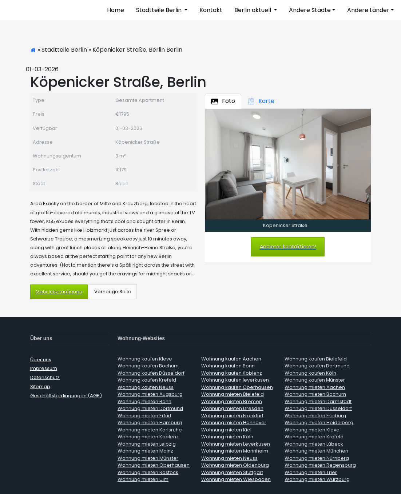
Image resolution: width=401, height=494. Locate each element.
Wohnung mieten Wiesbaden (236, 479)
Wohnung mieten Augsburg (150, 394)
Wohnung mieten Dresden (232, 408)
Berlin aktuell (253, 10)
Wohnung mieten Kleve (312, 429)
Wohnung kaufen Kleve (145, 358)
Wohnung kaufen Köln (310, 373)
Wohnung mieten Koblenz (148, 436)
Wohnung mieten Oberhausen (154, 465)
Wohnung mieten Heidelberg (319, 422)
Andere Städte (310, 10)
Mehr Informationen (59, 291)
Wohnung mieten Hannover (233, 422)
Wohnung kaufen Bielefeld (316, 358)
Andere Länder (368, 10)
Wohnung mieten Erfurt (144, 415)
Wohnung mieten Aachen (315, 387)
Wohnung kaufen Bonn (228, 365)
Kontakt (210, 10)
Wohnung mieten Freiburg (315, 415)
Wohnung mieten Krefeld (314, 436)
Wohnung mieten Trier (311, 472)
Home (115, 10)
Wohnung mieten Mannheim (234, 450)
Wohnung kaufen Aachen (231, 358)
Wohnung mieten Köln (227, 436)
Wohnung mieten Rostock (148, 472)
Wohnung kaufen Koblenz (231, 373)
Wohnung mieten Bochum (315, 394)
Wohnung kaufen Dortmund (317, 365)
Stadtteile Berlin (159, 10)
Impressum (43, 368)
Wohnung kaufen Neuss (146, 387)
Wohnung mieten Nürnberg (317, 458)
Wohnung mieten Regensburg (320, 465)
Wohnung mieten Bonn (144, 401)
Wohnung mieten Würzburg (317, 479)
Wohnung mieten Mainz (145, 450)
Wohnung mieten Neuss (229, 458)
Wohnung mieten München (316, 450)
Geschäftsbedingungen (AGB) (66, 395)
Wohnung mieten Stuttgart (232, 472)
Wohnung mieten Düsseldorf (318, 408)
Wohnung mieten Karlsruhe (150, 429)
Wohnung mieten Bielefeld (232, 394)
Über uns (40, 359)
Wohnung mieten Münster (148, 458)
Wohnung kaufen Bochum (148, 365)
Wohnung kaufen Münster (315, 380)
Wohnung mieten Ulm (143, 479)
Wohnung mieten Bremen (231, 401)
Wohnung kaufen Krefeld (147, 380)
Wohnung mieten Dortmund (150, 408)
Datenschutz (45, 377)
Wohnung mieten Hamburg (150, 422)
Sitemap (40, 386)
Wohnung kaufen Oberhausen (237, 387)
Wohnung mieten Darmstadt (318, 401)
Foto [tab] (223, 101)
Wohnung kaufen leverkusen (235, 380)
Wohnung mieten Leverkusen (235, 444)
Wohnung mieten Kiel (226, 429)
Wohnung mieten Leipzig (147, 444)
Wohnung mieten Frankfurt (232, 415)
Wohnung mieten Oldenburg (235, 465)
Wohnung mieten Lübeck (314, 444)
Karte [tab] (260, 101)
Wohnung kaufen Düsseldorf (151, 373)
